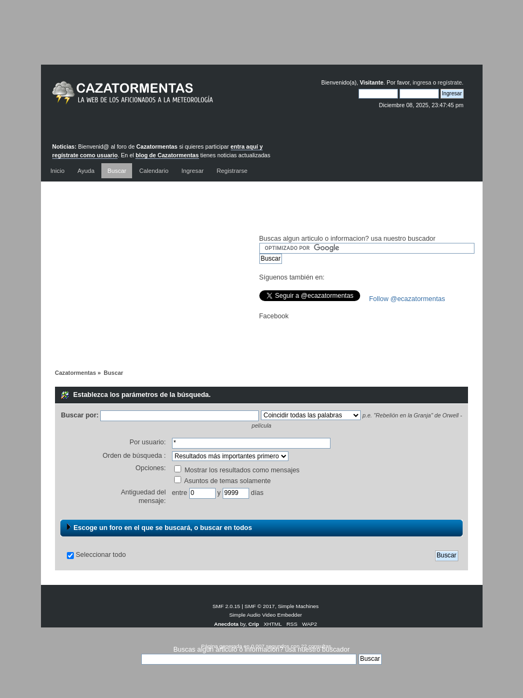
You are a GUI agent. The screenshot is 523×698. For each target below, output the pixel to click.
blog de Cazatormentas (166, 155)
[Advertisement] (261, 40)
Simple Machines (298, 606)
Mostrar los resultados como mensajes (237, 470)
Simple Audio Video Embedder (265, 615)
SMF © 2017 (260, 606)
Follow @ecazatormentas (407, 299)
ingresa (421, 82)
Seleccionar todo (100, 555)
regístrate (450, 82)
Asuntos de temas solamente (222, 481)
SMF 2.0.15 (226, 606)
